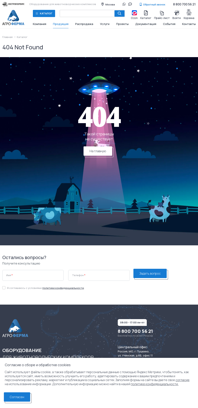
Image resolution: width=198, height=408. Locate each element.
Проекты (122, 24)
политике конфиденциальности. (154, 384)
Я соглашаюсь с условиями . (45, 288)
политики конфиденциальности (63, 288)
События (169, 24)
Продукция (60, 24)
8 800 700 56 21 (184, 4)
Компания (39, 24)
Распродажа (84, 24)
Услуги (104, 24)
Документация (145, 24)
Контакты (189, 24)
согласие (182, 380)
